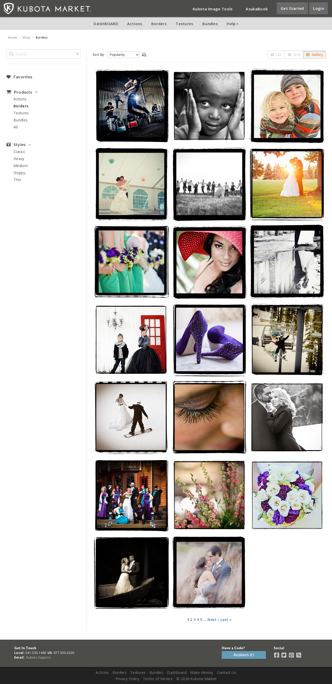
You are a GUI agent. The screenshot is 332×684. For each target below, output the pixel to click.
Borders (159, 23)
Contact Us (226, 672)
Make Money (201, 672)
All (15, 127)
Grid (294, 54)
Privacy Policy (127, 678)
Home (12, 37)
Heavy (18, 158)
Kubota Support (38, 657)
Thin (17, 179)
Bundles (210, 23)
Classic (19, 151)
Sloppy (19, 172)
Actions (134, 23)
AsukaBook (257, 8)
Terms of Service (158, 678)
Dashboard (176, 672)
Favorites (19, 76)
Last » (226, 619)
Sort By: (99, 54)
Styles (16, 144)
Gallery (314, 54)
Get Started (292, 8)
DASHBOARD (106, 23)
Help (232, 23)
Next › (213, 619)
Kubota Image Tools (213, 8)
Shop (26, 37)
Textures (184, 23)
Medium (20, 165)
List (276, 54)
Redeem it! (244, 654)
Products (19, 92)
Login (318, 8)
